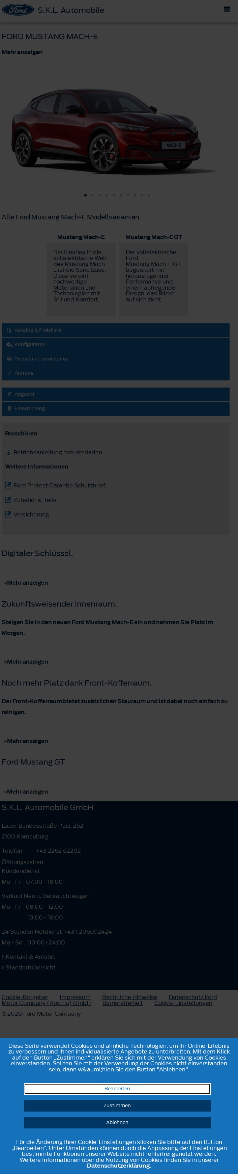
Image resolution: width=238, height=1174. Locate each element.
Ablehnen (117, 1122)
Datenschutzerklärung (118, 1166)
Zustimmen (117, 1105)
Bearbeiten (117, 1088)
